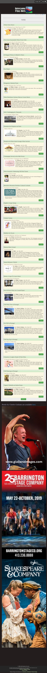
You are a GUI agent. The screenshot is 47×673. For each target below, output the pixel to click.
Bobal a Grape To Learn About (12, 276)
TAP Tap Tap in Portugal (10, 339)
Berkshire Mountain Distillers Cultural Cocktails (17, 185)
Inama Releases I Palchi (10, 262)
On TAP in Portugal (9, 323)
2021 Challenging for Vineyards (12, 112)
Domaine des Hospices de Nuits (12, 126)
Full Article (41, 37)
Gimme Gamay (8, 218)
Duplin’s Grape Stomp (10, 203)
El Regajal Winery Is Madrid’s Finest (14, 55)
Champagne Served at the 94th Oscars (14, 156)
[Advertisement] (24, 657)
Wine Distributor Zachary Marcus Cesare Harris (17, 97)
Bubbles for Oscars (9, 233)
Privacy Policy (24, 670)
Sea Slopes (7, 69)
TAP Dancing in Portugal (11, 371)
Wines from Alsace (9, 25)
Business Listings (27, 669)
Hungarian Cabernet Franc (11, 83)
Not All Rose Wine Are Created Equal (14, 290)
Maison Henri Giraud (10, 247)
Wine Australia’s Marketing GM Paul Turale (16, 171)
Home (44, 1)
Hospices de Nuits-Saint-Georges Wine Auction (17, 141)
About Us (21, 669)
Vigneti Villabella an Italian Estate (13, 385)
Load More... (23, 399)
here (34, 405)
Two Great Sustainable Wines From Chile (15, 40)
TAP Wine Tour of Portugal (11, 304)
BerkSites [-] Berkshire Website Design (30, 671)
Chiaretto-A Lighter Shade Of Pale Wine (15, 357)
